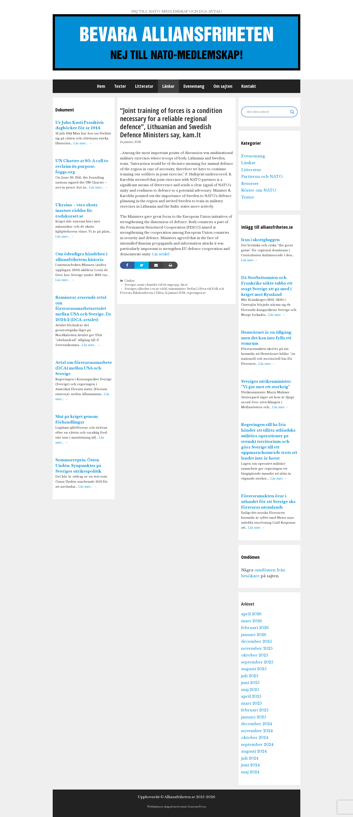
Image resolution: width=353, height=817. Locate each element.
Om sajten (222, 86)
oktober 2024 (254, 737)
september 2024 (257, 744)
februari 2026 (255, 627)
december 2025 (256, 641)
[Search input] (267, 112)
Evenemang (193, 86)
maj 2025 (250, 689)
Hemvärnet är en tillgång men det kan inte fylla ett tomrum (266, 338)
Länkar (168, 86)
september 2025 (257, 662)
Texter (120, 86)
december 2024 (256, 724)
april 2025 (251, 696)
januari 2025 (253, 717)
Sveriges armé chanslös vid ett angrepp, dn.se (156, 284)
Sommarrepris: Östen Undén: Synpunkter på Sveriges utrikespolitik (78, 466)
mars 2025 (251, 703)
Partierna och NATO (262, 176)
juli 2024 (249, 758)
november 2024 (257, 731)
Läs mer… (82, 143)
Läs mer (249, 260)
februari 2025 (255, 710)
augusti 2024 (254, 751)
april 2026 (251, 614)
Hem (101, 86)
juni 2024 (250, 765)
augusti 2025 (254, 669)
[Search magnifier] (292, 112)
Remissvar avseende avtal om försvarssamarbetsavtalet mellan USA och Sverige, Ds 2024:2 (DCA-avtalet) (83, 308)
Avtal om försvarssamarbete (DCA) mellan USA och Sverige (83, 368)
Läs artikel (160, 254)
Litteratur (144, 86)
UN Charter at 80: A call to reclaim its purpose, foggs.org (81, 166)
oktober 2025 (254, 655)
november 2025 (257, 648)
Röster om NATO (258, 190)
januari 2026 (253, 634)
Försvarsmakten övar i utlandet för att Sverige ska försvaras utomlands (268, 502)
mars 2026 (251, 621)
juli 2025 (249, 676)
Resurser (250, 183)
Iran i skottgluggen (260, 240)
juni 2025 (250, 682)
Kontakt (248, 86)
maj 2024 (250, 772)
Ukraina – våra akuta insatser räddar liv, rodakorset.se (76, 211)
